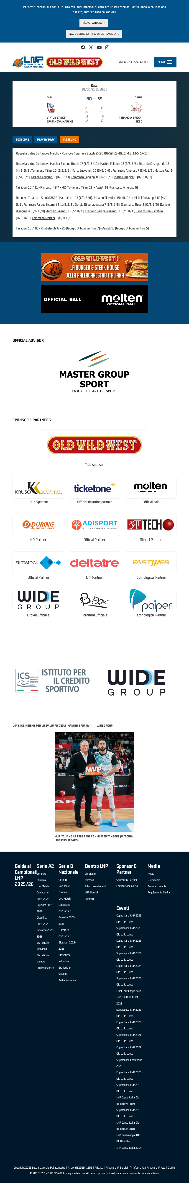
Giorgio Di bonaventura (89, 204)
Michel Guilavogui (145, 198)
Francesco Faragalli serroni (40, 204)
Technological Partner (150, 577)
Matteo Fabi (162, 170)
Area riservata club (133, 62)
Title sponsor (94, 464)
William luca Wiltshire (149, 211)
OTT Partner (94, 577)
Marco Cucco (66, 198)
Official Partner (94, 540)
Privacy (99, 1167)
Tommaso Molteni (43, 218)
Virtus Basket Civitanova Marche (60, 119)
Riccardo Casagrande (152, 163)
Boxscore (22, 139)
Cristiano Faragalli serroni (101, 211)
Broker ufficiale (38, 615)
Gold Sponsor (38, 502)
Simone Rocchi (70, 163)
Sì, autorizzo (92, 22)
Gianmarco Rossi (131, 204)
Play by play (46, 139)
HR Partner (38, 540)
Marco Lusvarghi (82, 170)
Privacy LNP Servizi (116, 1167)
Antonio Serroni (56, 211)
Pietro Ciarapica (124, 177)
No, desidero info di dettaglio (92, 33)
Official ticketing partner (94, 502)
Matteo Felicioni (110, 163)
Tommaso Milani (41, 170)
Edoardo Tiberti (103, 198)
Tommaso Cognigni (83, 177)
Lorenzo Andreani (42, 177)
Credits (171, 1167)
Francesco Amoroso (124, 170)
